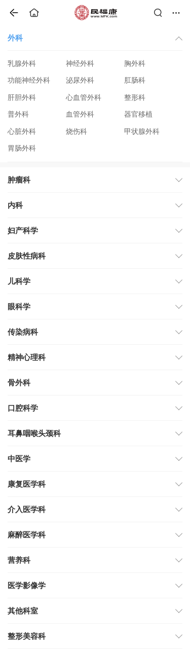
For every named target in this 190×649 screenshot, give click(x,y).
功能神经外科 (29, 80)
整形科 (134, 97)
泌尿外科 (80, 80)
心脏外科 (22, 131)
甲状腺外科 (142, 131)
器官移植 (138, 114)
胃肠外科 (22, 148)
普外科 (18, 114)
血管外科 (80, 114)
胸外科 (134, 63)
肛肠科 (134, 80)
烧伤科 (76, 131)
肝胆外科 (22, 97)
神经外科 (80, 63)
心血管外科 (83, 97)
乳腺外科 (22, 63)
